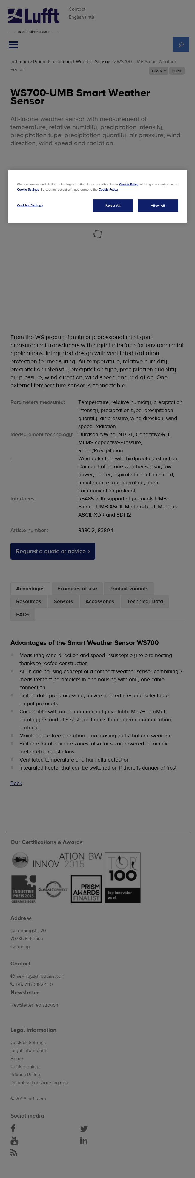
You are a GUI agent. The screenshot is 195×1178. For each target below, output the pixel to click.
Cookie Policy (128, 184)
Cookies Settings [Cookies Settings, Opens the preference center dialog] (30, 205)
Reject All (113, 205)
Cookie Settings (28, 189)
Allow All (158, 205)
